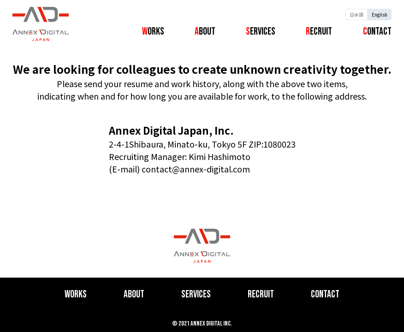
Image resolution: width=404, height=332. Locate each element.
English (379, 14)
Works (153, 31)
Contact (377, 31)
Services (260, 31)
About (205, 31)
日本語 (356, 14)
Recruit (319, 31)
